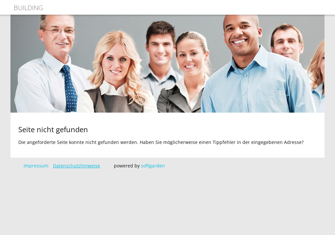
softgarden (153, 166)
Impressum (36, 166)
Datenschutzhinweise (76, 166)
